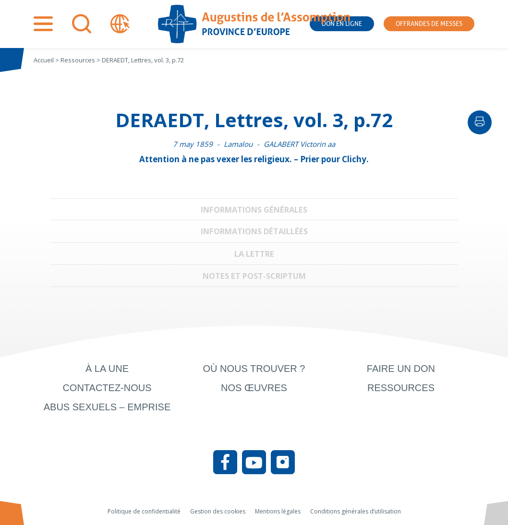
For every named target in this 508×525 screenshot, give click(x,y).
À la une (107, 368)
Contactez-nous (106, 387)
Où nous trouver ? (254, 368)
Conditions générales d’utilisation (355, 511)
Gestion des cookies (217, 511)
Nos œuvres (254, 387)
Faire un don (401, 368)
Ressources (401, 387)
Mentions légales (278, 511)
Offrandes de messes (429, 23)
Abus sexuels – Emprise (107, 407)
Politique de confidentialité (144, 511)
